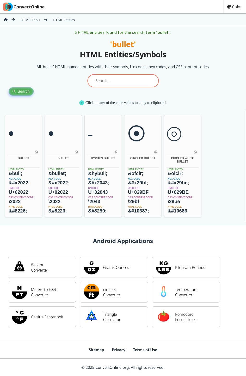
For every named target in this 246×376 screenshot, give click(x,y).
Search (21, 91)
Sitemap (96, 349)
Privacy (118, 349)
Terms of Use (145, 349)
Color (234, 6)
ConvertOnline (23, 7)
